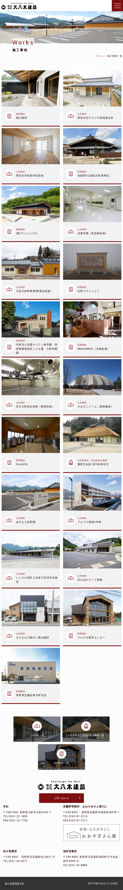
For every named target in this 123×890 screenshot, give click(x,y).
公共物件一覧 (37, 735)
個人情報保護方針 (14, 883)
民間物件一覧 (61, 763)
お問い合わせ (61, 798)
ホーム (100, 56)
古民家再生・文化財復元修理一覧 (86, 735)
